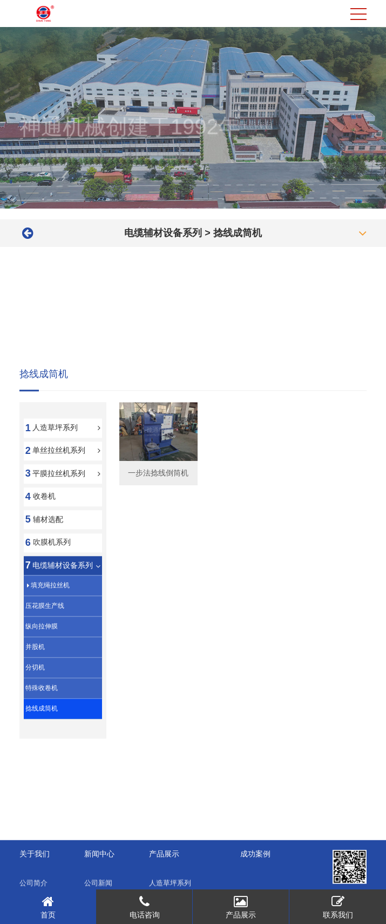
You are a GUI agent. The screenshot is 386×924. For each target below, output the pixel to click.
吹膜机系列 (52, 588)
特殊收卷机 (41, 734)
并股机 (35, 693)
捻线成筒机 (237, 232)
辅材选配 (48, 564)
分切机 (35, 713)
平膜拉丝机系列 (58, 518)
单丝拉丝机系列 (58, 496)
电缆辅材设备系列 (163, 232)
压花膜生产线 (44, 651)
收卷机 (44, 542)
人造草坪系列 (55, 472)
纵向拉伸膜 (41, 672)
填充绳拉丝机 (50, 631)
